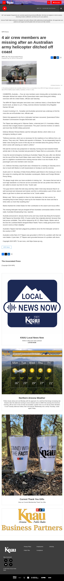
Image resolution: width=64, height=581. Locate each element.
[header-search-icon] (48, 2)
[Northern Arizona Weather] (32, 371)
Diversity (51, 546)
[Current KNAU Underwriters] (32, 519)
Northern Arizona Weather (32, 398)
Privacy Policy (27, 546)
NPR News (5, 32)
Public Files (27, 550)
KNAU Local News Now (32, 337)
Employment (40, 546)
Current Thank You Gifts (32, 499)
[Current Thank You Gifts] (32, 455)
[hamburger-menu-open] (4, 2)
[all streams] (61, 8)
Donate (57, 2)
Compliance (40, 550)
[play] (4, 8)
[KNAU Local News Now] (32, 303)
